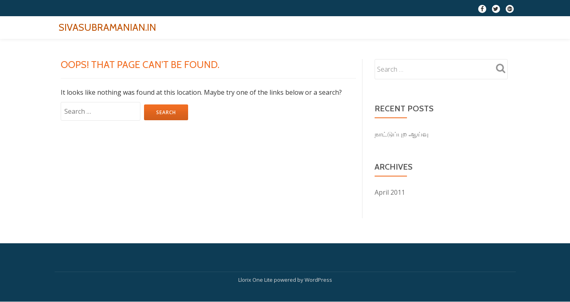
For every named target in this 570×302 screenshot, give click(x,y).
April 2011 (390, 192)
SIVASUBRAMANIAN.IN (107, 27)
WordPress (318, 279)
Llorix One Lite (256, 279)
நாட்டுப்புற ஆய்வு (401, 134)
